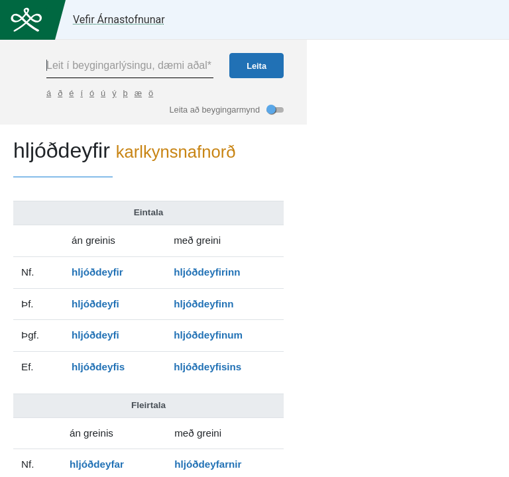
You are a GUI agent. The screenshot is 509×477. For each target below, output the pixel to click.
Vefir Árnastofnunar (119, 19)
